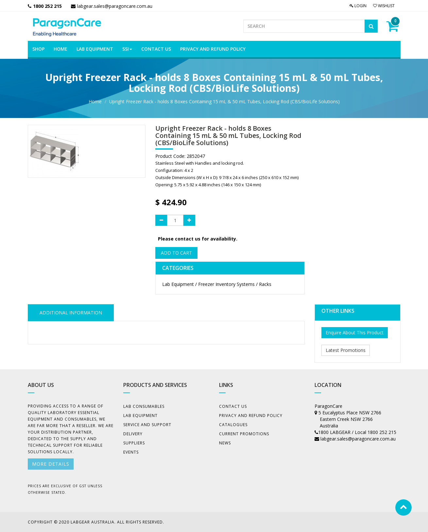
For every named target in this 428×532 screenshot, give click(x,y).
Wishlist (384, 5)
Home (95, 101)
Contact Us (233, 406)
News (225, 443)
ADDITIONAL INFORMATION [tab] (71, 312)
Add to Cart (176, 253)
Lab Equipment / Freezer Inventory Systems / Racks (216, 284)
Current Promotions (244, 434)
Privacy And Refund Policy (250, 415)
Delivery (133, 434)
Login (358, 5)
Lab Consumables (143, 406)
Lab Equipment (140, 415)
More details (50, 464)
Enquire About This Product (355, 332)
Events (131, 452)
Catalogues (233, 424)
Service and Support (147, 424)
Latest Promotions (346, 350)
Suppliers (134, 443)
